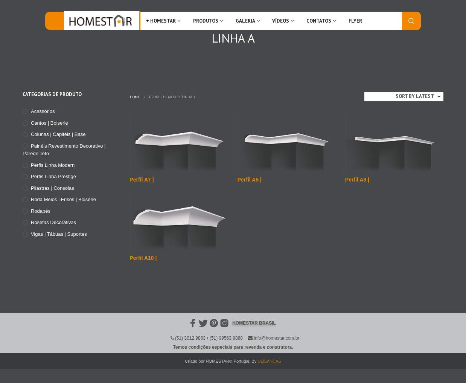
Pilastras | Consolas (52, 188)
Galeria (245, 21)
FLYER (355, 21)
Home (135, 97)
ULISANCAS (269, 361)
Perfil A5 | (250, 180)
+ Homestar (161, 21)
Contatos (318, 21)
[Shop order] (403, 96)
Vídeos (280, 21)
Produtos (205, 21)
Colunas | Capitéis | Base (58, 134)
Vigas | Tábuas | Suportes (59, 234)
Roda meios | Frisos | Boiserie (63, 199)
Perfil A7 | (142, 180)
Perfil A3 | (357, 180)
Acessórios (43, 111)
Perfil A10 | (143, 258)
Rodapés (40, 211)
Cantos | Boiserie (49, 123)
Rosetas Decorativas (53, 222)
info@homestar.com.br (276, 338)
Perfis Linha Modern (53, 165)
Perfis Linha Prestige (53, 176)
